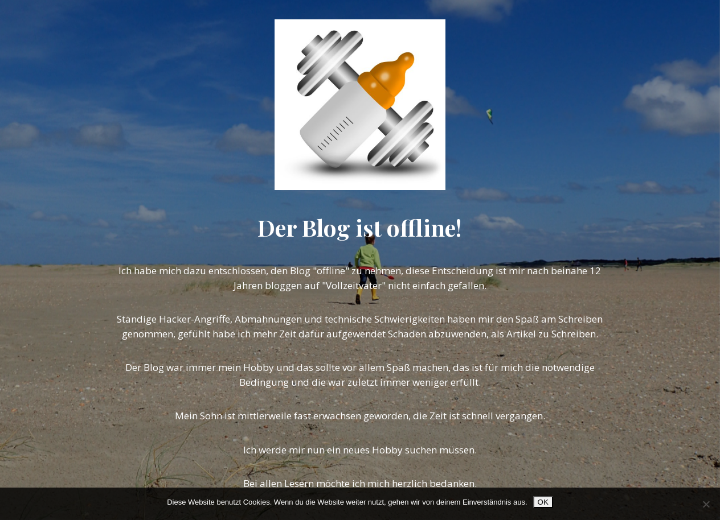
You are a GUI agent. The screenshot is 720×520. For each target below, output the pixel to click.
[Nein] (705, 504)
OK (543, 502)
